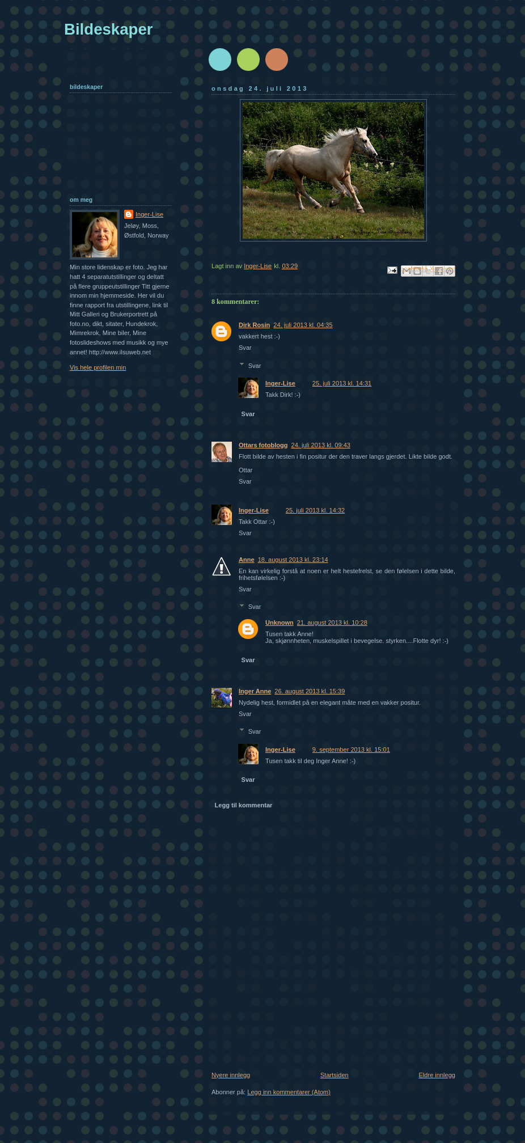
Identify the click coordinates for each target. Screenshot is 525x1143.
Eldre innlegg (437, 1075)
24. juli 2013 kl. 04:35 (302, 324)
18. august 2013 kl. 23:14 (293, 559)
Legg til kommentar (244, 805)
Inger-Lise (280, 383)
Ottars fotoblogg (263, 445)
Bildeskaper (108, 29)
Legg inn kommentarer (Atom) (289, 1092)
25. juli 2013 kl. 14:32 (315, 510)
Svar (245, 347)
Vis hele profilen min (98, 367)
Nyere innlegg (230, 1075)
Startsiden (334, 1075)
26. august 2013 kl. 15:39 (309, 691)
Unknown (279, 622)
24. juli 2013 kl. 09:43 (320, 445)
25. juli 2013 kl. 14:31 (341, 383)
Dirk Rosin (254, 324)
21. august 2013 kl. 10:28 (332, 622)
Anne (247, 559)
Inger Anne (255, 691)
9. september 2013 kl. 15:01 (351, 749)
